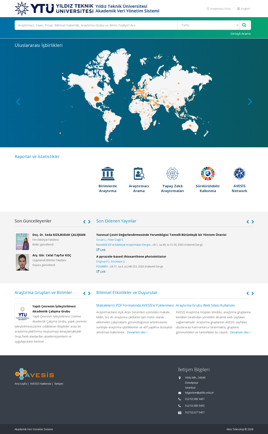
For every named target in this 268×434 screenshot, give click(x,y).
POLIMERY (102, 266)
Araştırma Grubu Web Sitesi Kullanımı (205, 305)
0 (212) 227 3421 (195, 412)
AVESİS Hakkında (40, 383)
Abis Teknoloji (235, 429)
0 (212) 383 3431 (195, 399)
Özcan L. (101, 239)
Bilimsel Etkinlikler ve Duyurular (126, 292)
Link (101, 250)
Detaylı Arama (241, 33)
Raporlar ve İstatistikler (37, 156)
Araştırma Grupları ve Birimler (43, 292)
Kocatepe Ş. (118, 261)
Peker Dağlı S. (116, 239)
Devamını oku (137, 332)
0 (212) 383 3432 (195, 405)
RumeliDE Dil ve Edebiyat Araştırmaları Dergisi (123, 245)
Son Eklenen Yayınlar (116, 221)
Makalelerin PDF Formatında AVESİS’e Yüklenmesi (135, 305)
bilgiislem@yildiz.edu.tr (199, 392)
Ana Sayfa (21, 383)
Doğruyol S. (103, 261)
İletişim (58, 383)
